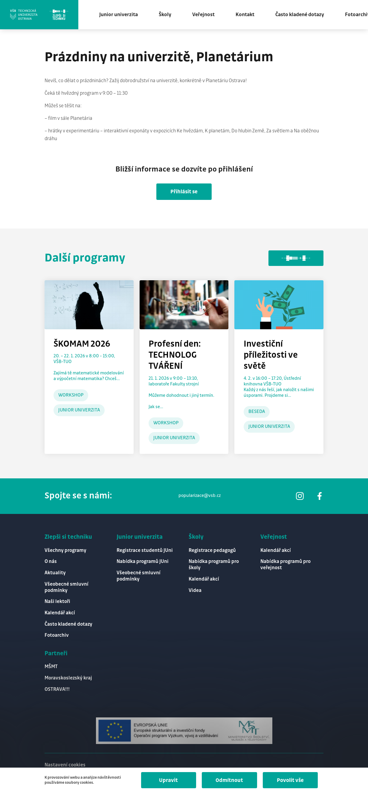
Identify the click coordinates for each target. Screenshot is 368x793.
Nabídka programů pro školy (214, 564)
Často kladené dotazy (301, 15)
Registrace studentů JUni (145, 549)
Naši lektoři (57, 601)
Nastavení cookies (65, 765)
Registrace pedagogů (212, 549)
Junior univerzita (120, 15)
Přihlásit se (184, 192)
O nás (51, 560)
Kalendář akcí (60, 612)
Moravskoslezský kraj (68, 677)
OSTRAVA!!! (57, 689)
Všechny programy (65, 549)
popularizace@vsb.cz (199, 494)
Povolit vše (289, 780)
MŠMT (51, 666)
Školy (167, 15)
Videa (195, 589)
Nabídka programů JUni (143, 560)
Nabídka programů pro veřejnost (285, 564)
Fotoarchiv (57, 635)
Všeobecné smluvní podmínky (66, 586)
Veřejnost (205, 15)
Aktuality (55, 572)
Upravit (167, 780)
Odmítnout (228, 780)
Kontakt (246, 15)
